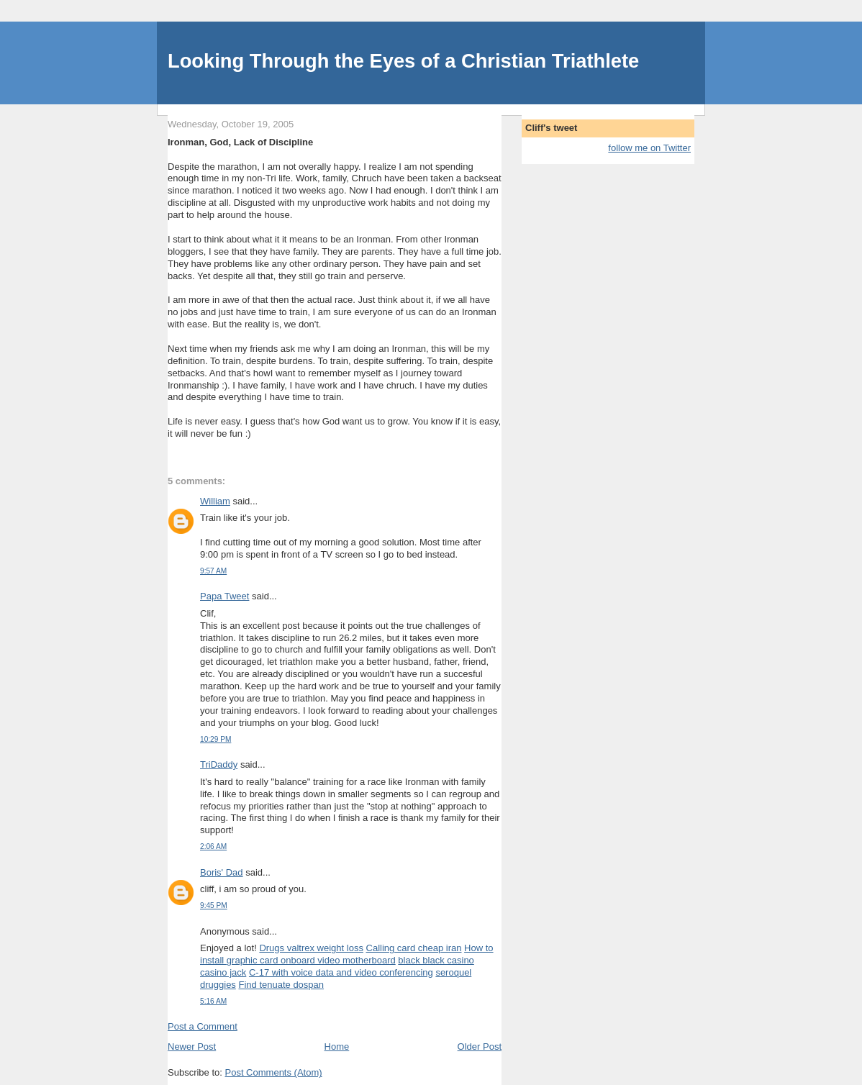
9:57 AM (213, 571)
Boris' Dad (221, 872)
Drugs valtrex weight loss (311, 948)
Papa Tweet (224, 596)
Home (337, 1046)
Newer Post (192, 1046)
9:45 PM (213, 905)
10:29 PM (215, 739)
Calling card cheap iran (414, 948)
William (215, 501)
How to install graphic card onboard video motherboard (347, 954)
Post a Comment (202, 1026)
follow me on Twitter (649, 147)
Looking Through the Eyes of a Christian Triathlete (403, 61)
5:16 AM (213, 1001)
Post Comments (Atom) (273, 1072)
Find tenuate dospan (282, 984)
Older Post (480, 1046)
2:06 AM (213, 846)
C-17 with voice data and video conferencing (341, 972)
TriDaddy (218, 764)
